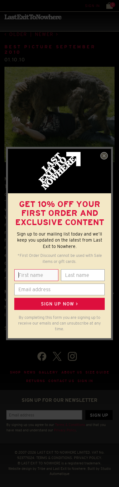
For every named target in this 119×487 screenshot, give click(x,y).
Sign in (92, 6)
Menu (6, 6)
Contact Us (61, 381)
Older (18, 34)
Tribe (41, 468)
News (30, 372)
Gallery (48, 372)
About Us (71, 372)
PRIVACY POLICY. (88, 458)
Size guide (97, 372)
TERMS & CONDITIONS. (54, 458)
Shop (15, 372)
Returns (35, 381)
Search (19, 6)
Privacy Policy (65, 430)
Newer (44, 34)
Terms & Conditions (70, 425)
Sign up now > (59, 303)
